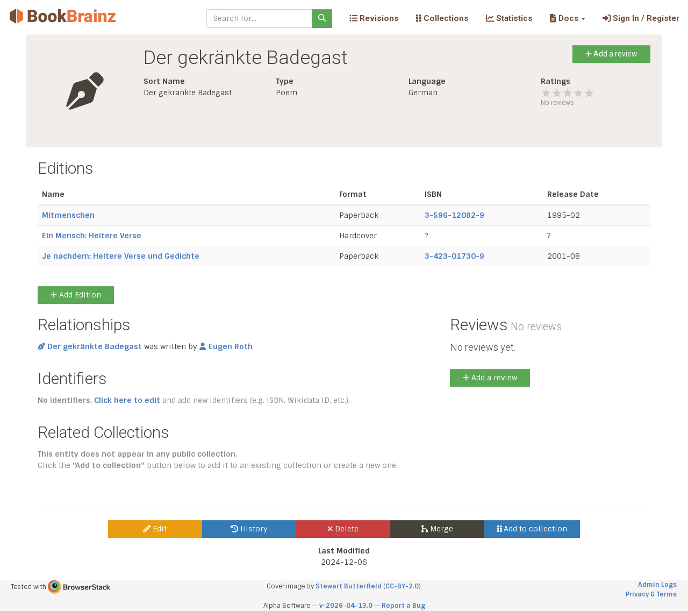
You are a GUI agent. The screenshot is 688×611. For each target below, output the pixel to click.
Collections (442, 18)
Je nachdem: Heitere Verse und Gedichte (120, 256)
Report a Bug (403, 605)
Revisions (374, 18)
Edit (155, 529)
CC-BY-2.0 (402, 586)
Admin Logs (657, 584)
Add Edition (76, 295)
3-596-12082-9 (454, 215)
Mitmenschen (68, 215)
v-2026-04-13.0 (345, 605)
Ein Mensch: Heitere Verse (91, 235)
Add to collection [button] (532, 529)
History (249, 529)
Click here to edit (127, 400)
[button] (567, 18)
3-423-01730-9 (454, 256)
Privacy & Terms (651, 594)
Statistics (509, 18)
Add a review (611, 53)
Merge (437, 529)
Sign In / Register (641, 18)
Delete (343, 529)
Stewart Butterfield (349, 586)
